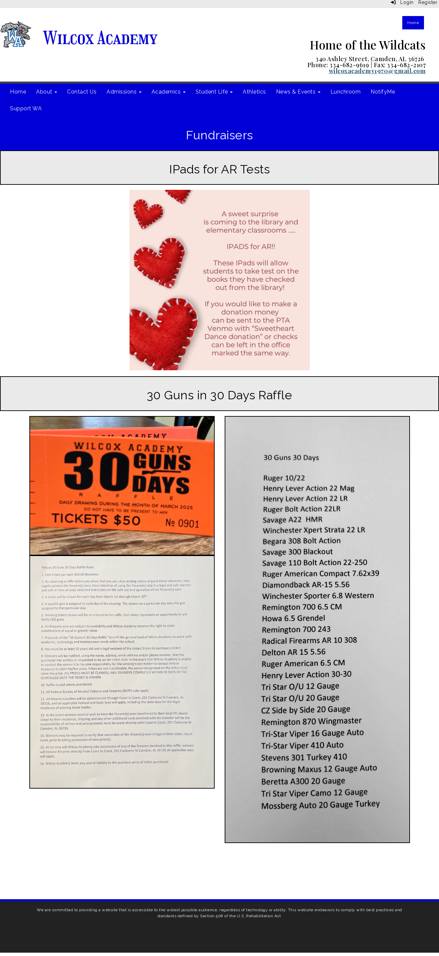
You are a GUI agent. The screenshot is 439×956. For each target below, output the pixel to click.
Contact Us (81, 92)
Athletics (254, 92)
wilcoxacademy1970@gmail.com (377, 71)
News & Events (298, 92)
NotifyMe (383, 92)
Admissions (124, 92)
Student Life (214, 92)
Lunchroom (346, 92)
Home (413, 22)
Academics (169, 92)
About (46, 92)
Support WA (26, 108)
